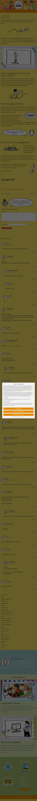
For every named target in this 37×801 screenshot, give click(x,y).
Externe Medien (6, 401)
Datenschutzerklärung (18, 390)
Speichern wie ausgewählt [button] (18, 410)
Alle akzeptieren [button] (18, 407)
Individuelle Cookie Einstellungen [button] (18, 413)
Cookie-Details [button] (14, 416)
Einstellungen (30, 388)
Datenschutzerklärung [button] (18, 416)
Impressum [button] (23, 416)
